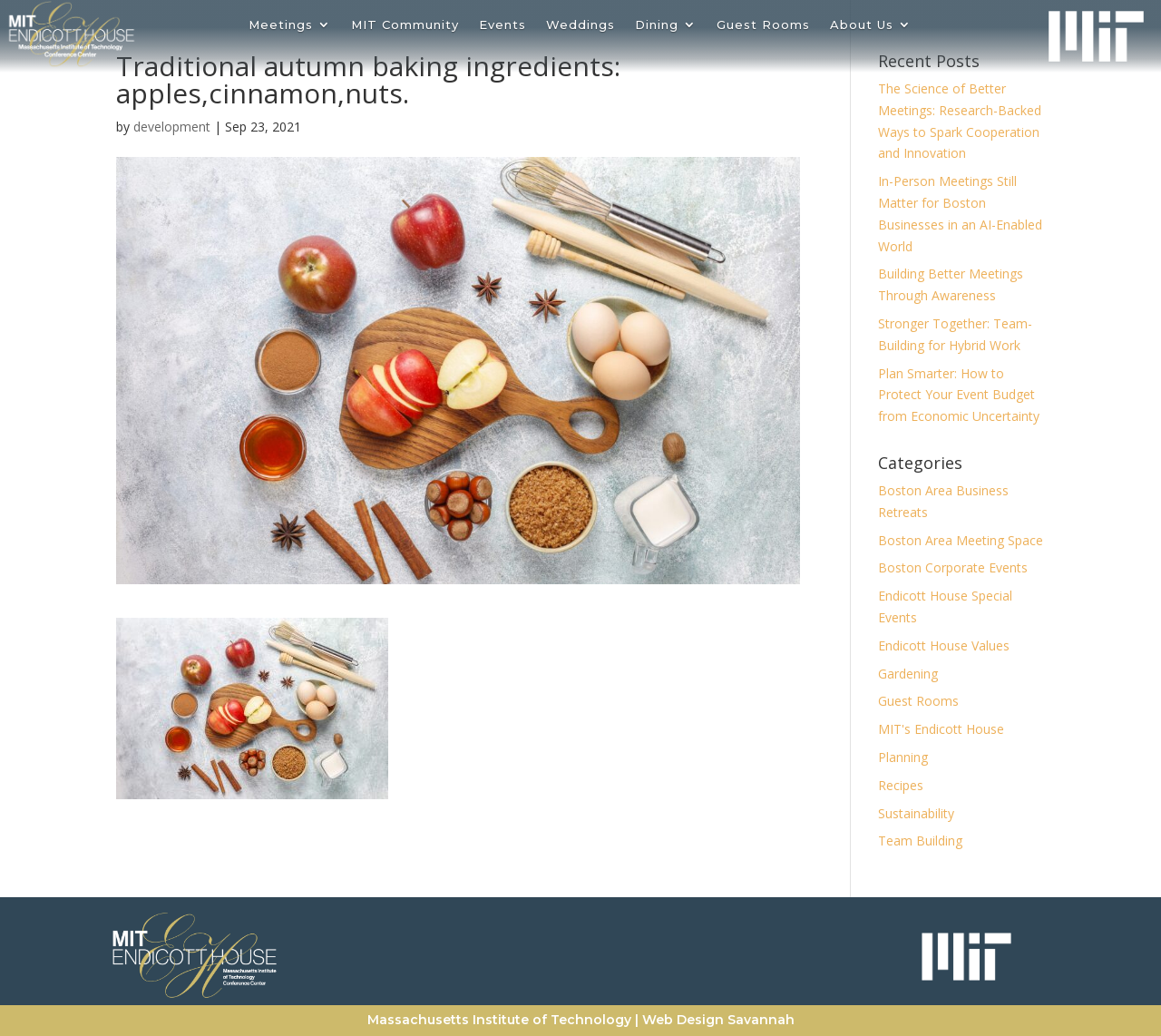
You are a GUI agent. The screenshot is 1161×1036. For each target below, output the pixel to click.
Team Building (920, 840)
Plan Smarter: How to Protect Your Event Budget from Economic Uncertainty (958, 395)
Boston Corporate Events (953, 567)
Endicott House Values (944, 645)
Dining (656, 25)
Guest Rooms (763, 25)
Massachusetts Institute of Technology (499, 1020)
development (171, 126)
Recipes (900, 785)
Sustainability (916, 813)
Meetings (281, 25)
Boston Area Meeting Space (960, 540)
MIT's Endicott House (941, 729)
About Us (861, 25)
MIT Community (405, 25)
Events (502, 25)
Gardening (908, 673)
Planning (903, 757)
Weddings (580, 25)
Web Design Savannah (718, 1020)
